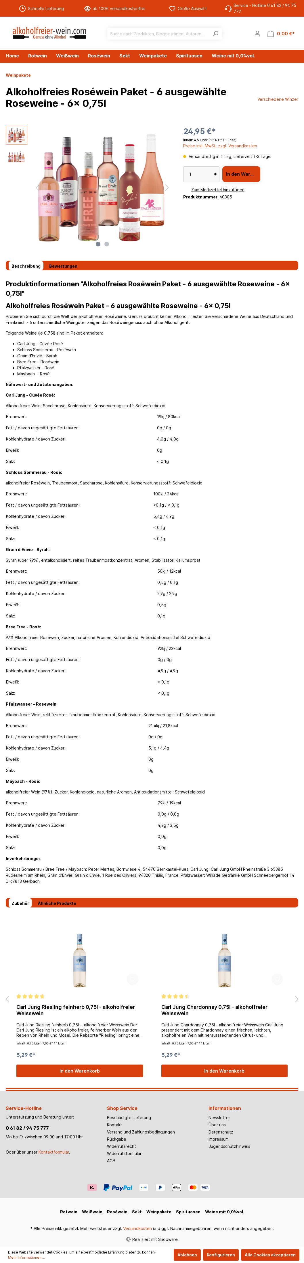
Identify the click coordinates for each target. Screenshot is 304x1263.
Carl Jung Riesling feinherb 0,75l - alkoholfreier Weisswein (75, 1010)
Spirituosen (188, 1211)
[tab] (26, 266)
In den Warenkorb (243, 174)
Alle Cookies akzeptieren (270, 1254)
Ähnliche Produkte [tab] (57, 903)
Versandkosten (137, 1228)
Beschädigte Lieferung (129, 1117)
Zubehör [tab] (20, 903)
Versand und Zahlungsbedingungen (141, 1131)
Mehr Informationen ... (26, 1257)
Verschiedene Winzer (277, 99)
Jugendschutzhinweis (229, 1146)
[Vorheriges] (37, 187)
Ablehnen (187, 1254)
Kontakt (114, 1124)
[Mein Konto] (257, 33)
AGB (111, 1160)
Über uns (217, 1124)
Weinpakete (158, 1211)
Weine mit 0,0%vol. (224, 1211)
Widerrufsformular (124, 1153)
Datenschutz (221, 1131)
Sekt (137, 1211)
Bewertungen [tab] (63, 266)
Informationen (225, 1108)
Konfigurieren (221, 1254)
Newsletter (219, 1117)
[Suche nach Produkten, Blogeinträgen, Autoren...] (158, 34)
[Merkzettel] (244, 33)
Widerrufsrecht (121, 1146)
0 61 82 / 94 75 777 (27, 1128)
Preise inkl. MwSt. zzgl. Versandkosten (220, 145)
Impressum (219, 1139)
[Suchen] (215, 34)
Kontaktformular (54, 1152)
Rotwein (68, 1211)
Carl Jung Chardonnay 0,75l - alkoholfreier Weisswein (214, 1010)
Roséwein (117, 1211)
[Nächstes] (167, 187)
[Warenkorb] (281, 33)
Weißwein (92, 1211)
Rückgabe (116, 1139)
